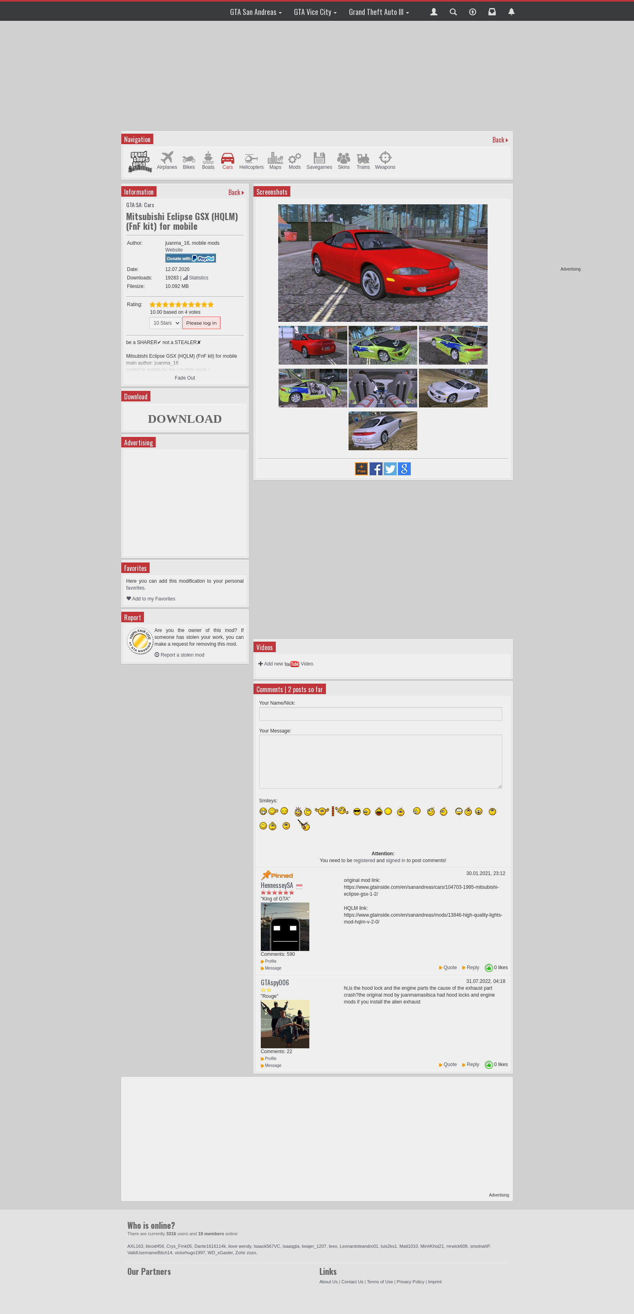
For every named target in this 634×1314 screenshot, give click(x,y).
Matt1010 (408, 1246)
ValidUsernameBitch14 (149, 1252)
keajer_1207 (314, 1246)
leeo (333, 1246)
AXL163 (135, 1246)
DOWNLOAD (185, 418)
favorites (135, 588)
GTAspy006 (275, 982)
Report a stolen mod (179, 655)
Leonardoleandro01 (359, 1246)
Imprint (435, 1281)
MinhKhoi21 (432, 1246)
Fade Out (185, 378)
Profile (269, 961)
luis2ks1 (389, 1246)
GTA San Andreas (256, 11)
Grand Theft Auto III (379, 11)
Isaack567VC (267, 1246)
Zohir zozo (245, 1252)
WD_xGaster (220, 1252)
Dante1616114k (210, 1246)
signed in (395, 860)
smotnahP (480, 1246)
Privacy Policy (410, 1281)
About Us (328, 1281)
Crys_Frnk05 (179, 1246)
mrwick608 (457, 1246)
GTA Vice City (315, 11)
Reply (473, 967)
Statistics (195, 278)
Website (174, 250)
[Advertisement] (549, 145)
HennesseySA (277, 885)
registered (364, 860)
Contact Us (352, 1281)
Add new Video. (286, 664)
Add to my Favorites (150, 599)
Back (498, 140)
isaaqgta (291, 1246)
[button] (434, 11)
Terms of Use (380, 1281)
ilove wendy (239, 1246)
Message (271, 968)
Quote (450, 967)
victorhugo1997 (190, 1252)
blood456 (155, 1246)
